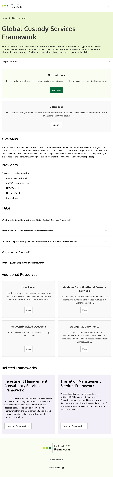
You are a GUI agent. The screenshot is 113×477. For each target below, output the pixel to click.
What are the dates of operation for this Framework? (55, 230)
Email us (56, 125)
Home (4, 18)
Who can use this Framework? (55, 252)
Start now (56, 90)
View (28, 310)
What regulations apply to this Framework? (55, 262)
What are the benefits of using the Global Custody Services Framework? (55, 220)
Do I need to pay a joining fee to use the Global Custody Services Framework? (55, 241)
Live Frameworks (19, 18)
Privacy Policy (56, 459)
